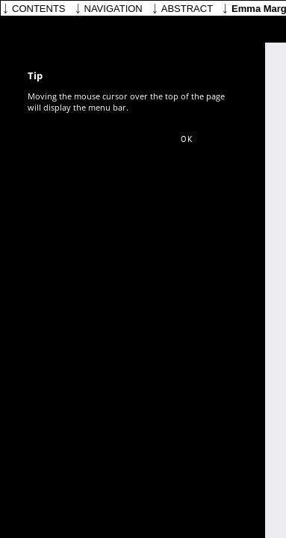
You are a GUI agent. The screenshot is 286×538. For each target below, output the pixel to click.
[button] (186, 140)
